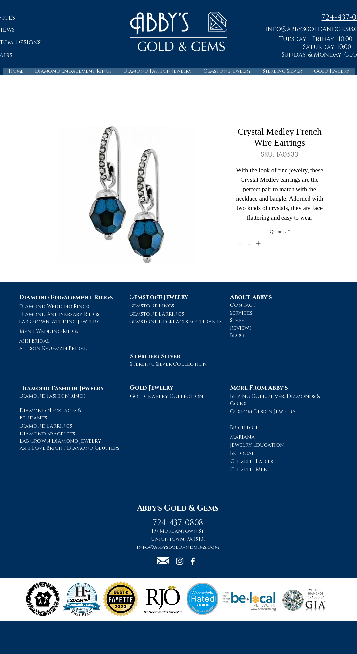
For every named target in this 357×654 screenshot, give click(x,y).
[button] (163, 560)
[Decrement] (239, 243)
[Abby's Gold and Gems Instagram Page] (180, 561)
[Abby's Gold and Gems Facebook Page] (193, 561)
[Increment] (259, 243)
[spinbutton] (249, 243)
